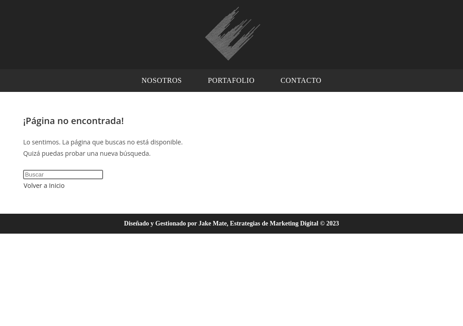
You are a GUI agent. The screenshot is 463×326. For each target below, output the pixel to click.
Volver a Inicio (44, 185)
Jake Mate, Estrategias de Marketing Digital (258, 223)
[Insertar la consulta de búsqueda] (63, 174)
